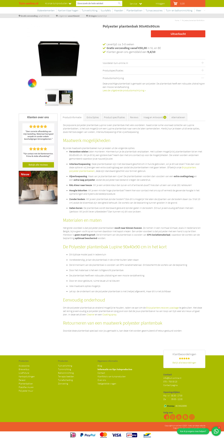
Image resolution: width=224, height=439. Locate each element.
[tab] (73, 117)
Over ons (102, 380)
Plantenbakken (26, 383)
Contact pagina (170, 385)
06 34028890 (181, 405)
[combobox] (99, 3)
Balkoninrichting (66, 372)
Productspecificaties (113, 70)
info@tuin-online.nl (172, 377)
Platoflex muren (26, 387)
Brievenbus (24, 369)
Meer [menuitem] (198, 10)
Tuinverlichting (65, 365)
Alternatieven (178, 117)
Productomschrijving (113, 78)
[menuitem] (74, 10)
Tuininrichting (64, 369)
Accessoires (24, 365)
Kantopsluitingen (27, 376)
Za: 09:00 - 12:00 (172, 399)
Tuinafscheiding (65, 380)
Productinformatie (72, 117)
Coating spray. (110, 314)
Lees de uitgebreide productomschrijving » (124, 90)
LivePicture (24, 372)
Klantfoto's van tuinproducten (112, 376)
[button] (92, 58)
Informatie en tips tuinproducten (115, 369)
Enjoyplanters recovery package (162, 307)
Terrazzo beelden (66, 376)
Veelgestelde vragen (107, 383)
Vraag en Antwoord (154, 117)
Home (177, 20)
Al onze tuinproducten (56, 3)
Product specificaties (114, 117)
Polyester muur (26, 390)
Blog (100, 365)
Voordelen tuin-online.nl (115, 63)
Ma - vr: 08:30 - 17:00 (173, 395)
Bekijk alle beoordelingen (184, 362)
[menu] (134, 11)
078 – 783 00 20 (170, 381)
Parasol (22, 380)
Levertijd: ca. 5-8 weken (120, 44)
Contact (101, 372)
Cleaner (91, 314)
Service (133, 3)
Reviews (134, 117)
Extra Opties (93, 117)
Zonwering (63, 383)
